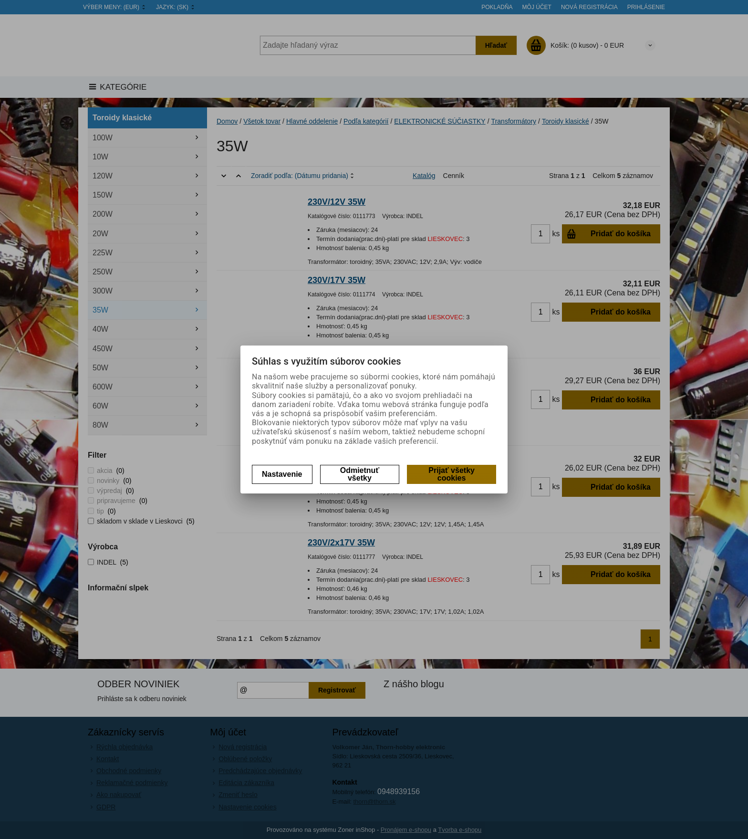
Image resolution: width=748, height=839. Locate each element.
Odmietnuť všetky (359, 474)
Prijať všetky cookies (451, 474)
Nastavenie (282, 474)
